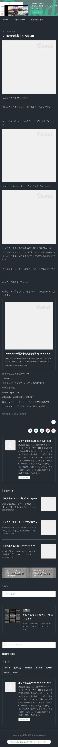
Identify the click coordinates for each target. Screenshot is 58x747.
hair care (49, 668)
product (39, 668)
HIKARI (7, 668)
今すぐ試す (37, 12)
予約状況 (17, 668)
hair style (28, 668)
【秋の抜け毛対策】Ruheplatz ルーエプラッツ (23, 546)
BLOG (15, 673)
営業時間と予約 (37, 20)
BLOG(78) (23, 414)
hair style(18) (15, 414)
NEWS (6, 673)
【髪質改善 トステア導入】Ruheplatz (19, 498)
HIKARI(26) (6, 414)
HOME (5, 20)
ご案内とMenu (19, 20)
